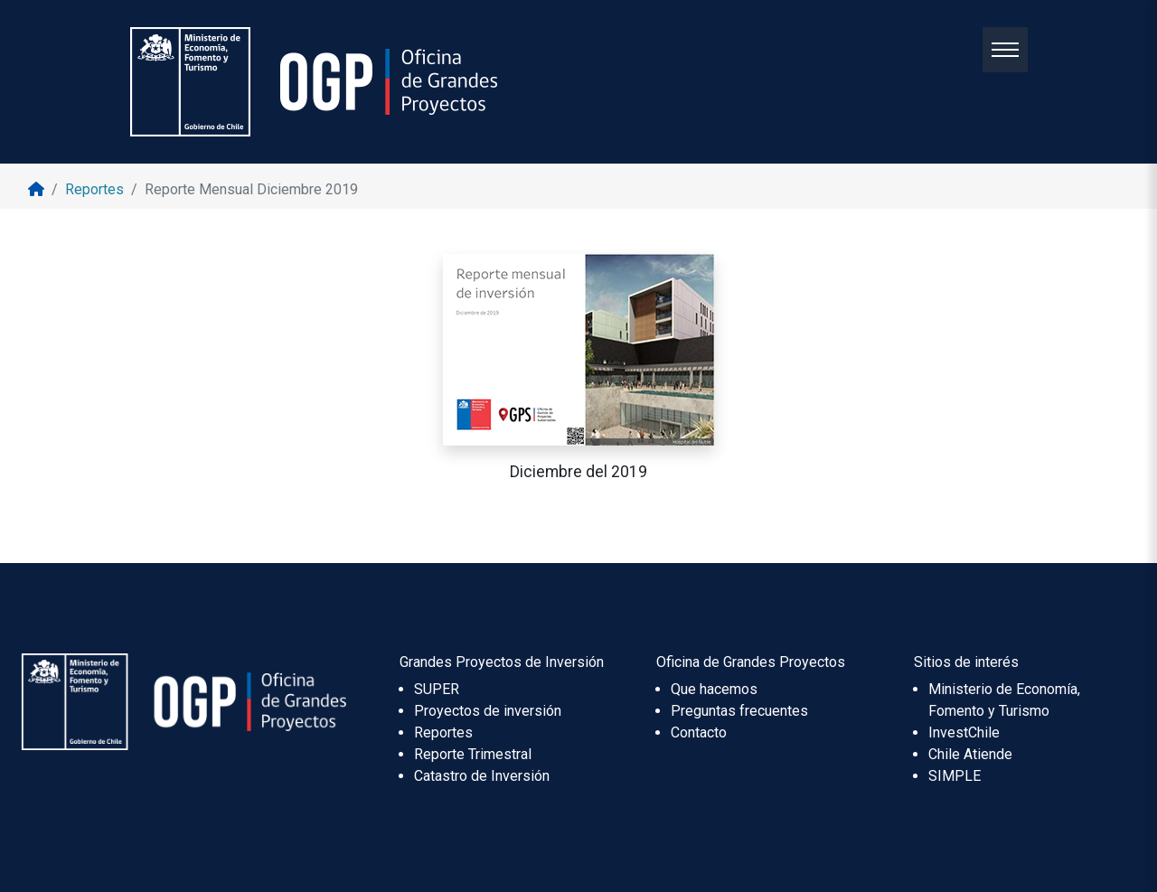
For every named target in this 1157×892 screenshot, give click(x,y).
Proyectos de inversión (487, 710)
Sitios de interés (966, 662)
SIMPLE (954, 775)
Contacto (699, 732)
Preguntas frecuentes (739, 710)
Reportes (443, 732)
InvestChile (964, 732)
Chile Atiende (970, 754)
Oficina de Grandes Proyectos (750, 662)
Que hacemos (714, 689)
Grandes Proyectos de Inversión (502, 662)
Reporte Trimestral (472, 754)
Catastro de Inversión (482, 775)
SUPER (436, 689)
